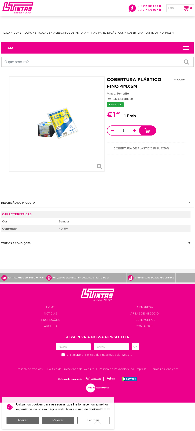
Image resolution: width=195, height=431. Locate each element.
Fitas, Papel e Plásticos (107, 33)
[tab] (97, 202)
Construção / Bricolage (32, 33)
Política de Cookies (30, 369)
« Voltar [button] (180, 79)
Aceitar (23, 420)
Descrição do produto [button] (18, 203)
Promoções (50, 320)
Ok (135, 346)
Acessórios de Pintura (69, 33)
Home (50, 307)
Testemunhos (144, 320)
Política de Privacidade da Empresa (123, 369)
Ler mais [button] (94, 420)
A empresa (144, 307)
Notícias (50, 313)
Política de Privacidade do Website (70, 369)
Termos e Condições (164, 369)
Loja (6, 33)
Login (172, 8)
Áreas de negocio (144, 313)
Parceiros (50, 326)
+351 (148, 6)
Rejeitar (58, 420)
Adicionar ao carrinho (147, 130)
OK (186, 61)
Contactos (144, 326)
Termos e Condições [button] (16, 243)
